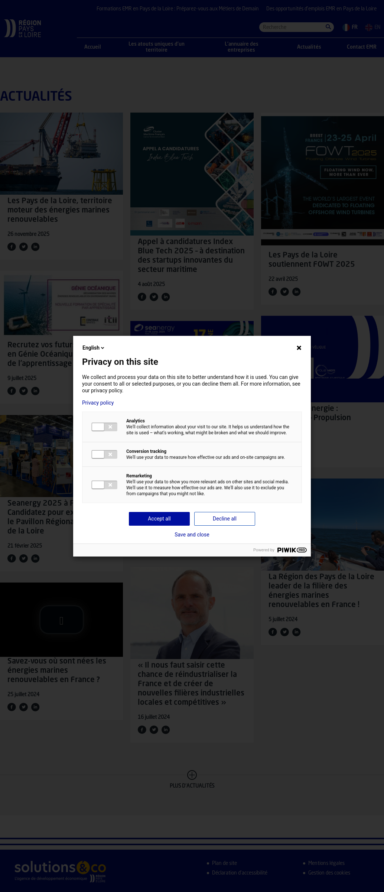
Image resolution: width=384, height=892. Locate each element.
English (93, 348)
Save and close (192, 535)
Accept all (159, 519)
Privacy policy (98, 403)
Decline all (225, 519)
